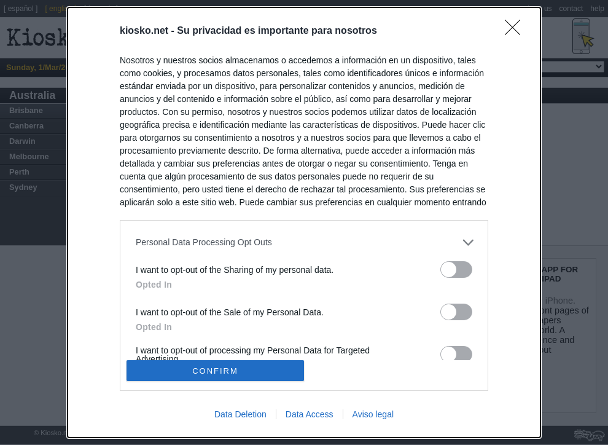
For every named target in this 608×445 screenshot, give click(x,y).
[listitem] (304, 242)
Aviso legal (373, 414)
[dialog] (304, 222)
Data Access (309, 414)
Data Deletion (240, 414)
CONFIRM (215, 371)
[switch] (456, 269)
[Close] (516, 31)
